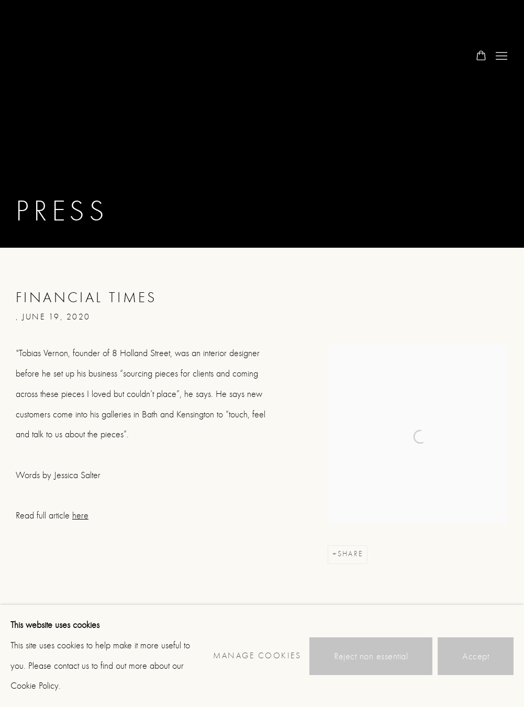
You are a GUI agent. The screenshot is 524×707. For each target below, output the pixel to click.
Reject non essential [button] (371, 656)
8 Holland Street (57, 56)
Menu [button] (500, 56)
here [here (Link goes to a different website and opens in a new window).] (80, 515)
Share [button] (350, 554)
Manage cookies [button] (257, 655)
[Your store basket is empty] (481, 56)
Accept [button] (475, 656)
